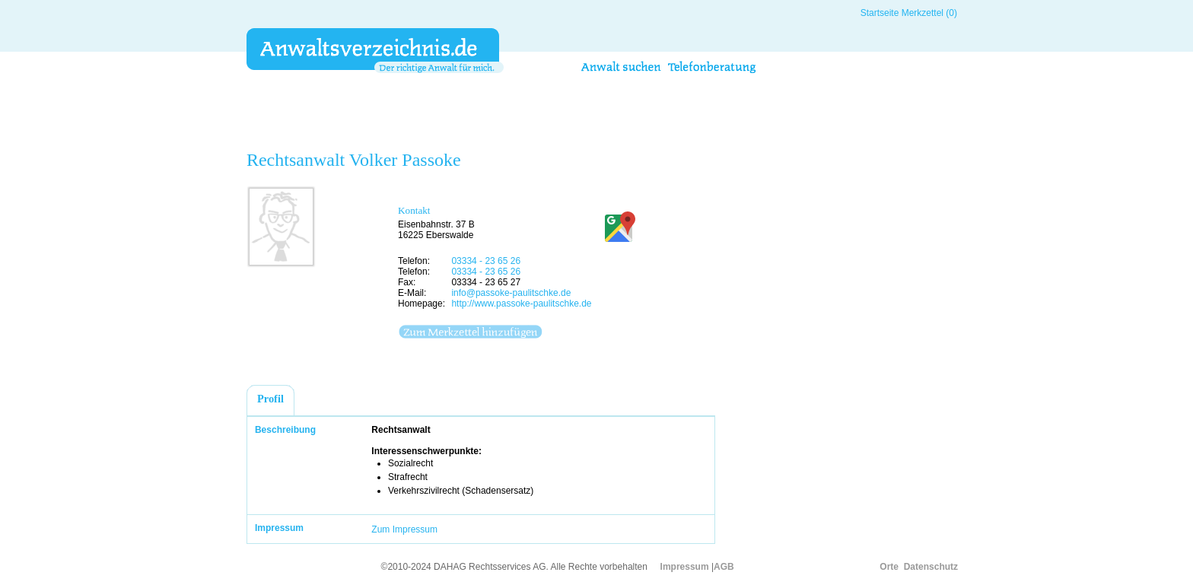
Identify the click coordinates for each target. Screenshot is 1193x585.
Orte (889, 566)
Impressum (684, 566)
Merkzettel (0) (929, 13)
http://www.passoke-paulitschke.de (521, 303)
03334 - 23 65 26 (485, 261)
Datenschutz (931, 566)
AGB (724, 566)
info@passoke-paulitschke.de (511, 293)
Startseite (880, 13)
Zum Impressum (404, 529)
